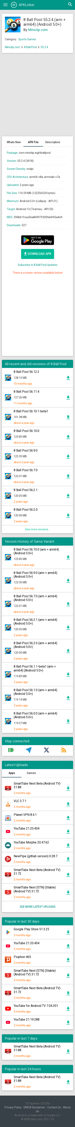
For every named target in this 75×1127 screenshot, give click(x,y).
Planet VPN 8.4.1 (25, 815)
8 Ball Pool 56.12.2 (26, 372)
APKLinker (23, 5)
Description (52, 142)
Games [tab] (31, 773)
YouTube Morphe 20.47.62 (31, 842)
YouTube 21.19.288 (26, 1019)
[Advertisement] (37, 96)
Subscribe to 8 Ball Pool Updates (37, 264)
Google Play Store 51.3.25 (31, 929)
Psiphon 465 (22, 957)
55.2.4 (44, 47)
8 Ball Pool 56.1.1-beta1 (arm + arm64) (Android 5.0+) (35, 668)
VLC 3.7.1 (20, 801)
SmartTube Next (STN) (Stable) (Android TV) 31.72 (35, 889)
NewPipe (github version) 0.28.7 (35, 856)
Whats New (14, 142)
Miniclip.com (38, 30)
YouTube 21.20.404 (26, 828)
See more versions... (37, 529)
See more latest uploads (37, 906)
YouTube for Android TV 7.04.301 (36, 1006)
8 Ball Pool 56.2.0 (26, 509)
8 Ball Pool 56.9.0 (26, 450)
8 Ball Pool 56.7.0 (26, 470)
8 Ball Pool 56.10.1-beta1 (31, 411)
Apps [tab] (12, 773)
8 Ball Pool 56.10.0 (26, 431)
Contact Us (54, 1107)
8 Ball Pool (30, 47)
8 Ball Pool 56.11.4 (26, 391)
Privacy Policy (12, 1107)
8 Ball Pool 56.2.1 (26, 490)
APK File (33, 142)
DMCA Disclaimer (34, 1107)
